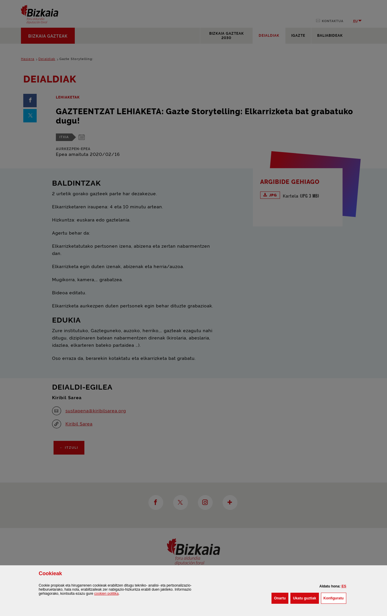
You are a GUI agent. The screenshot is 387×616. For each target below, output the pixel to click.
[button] (344, 586)
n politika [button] (106, 594)
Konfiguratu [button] (335, 597)
